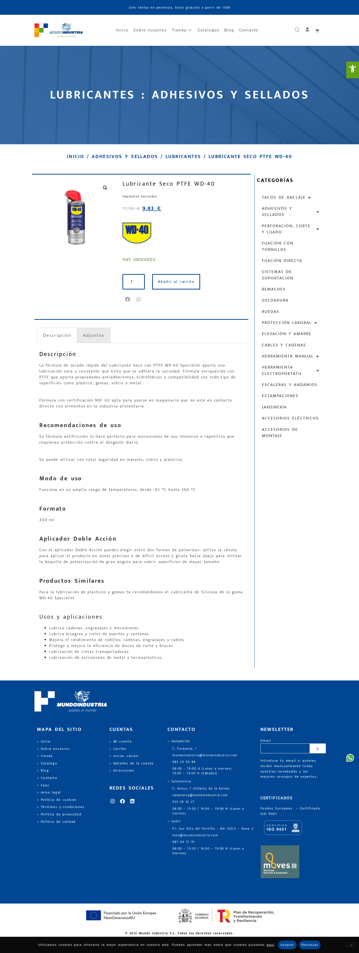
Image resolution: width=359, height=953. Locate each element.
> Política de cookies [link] (56, 800)
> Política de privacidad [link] (59, 814)
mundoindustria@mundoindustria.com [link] (205, 755)
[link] (352, 70)
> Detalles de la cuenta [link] (131, 763)
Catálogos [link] (208, 30)
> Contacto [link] (47, 778)
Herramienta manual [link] (290, 356)
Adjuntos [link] (94, 335)
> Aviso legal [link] (49, 792)
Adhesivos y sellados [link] (125, 156)
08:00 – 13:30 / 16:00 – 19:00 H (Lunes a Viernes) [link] (208, 851)
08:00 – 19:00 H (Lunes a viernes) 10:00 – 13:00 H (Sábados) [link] (202, 771)
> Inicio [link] (44, 741)
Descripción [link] (57, 335)
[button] (128, 299)
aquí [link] (270, 945)
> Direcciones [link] (122, 771)
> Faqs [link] (43, 785)
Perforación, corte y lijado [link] (291, 229)
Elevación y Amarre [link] (287, 333)
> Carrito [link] (117, 749)
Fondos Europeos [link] (277, 808)
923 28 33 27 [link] (183, 802)
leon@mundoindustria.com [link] (195, 835)
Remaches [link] (274, 289)
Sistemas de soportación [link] (277, 274)
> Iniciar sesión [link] (123, 756)
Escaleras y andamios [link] (290, 384)
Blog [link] (229, 30)
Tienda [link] (182, 30)
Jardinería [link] (274, 407)
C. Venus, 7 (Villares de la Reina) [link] (201, 788)
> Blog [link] (43, 771)
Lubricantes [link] (183, 156)
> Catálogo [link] (47, 763)
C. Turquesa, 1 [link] (184, 748)
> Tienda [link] (45, 756)
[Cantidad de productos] (134, 282)
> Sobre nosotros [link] (53, 749)
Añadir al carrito (177, 281)
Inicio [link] (122, 30)
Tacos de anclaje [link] (286, 197)
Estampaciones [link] (280, 395)
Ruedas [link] (270, 311)
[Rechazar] (351, 944)
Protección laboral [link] (289, 322)
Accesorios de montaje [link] (280, 432)
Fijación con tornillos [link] (277, 246)
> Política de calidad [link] (56, 822)
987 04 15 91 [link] (183, 842)
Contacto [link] (248, 30)
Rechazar (309, 945)
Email (265, 741)
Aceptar (287, 945)
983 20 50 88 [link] (184, 762)
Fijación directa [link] (282, 260)
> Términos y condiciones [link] (60, 807)
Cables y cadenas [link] (284, 345)
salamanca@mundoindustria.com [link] (200, 795)
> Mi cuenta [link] (120, 741)
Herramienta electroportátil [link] (291, 370)
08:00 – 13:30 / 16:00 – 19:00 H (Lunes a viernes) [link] (208, 811)
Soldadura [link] (275, 300)
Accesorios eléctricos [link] (290, 418)
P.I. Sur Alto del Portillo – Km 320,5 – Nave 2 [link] (212, 828)
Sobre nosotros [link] (150, 30)
